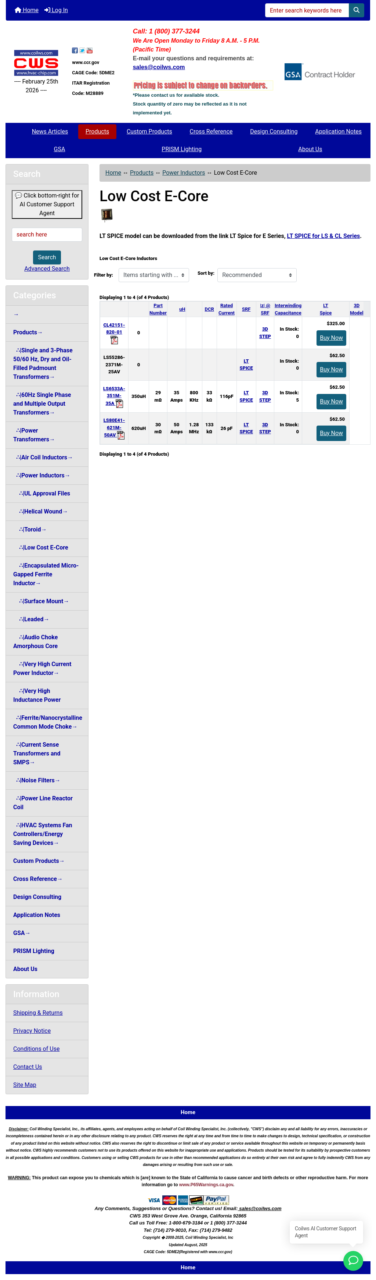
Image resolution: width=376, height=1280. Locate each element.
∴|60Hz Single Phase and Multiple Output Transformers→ (42, 403)
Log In (56, 10)
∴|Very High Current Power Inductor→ (42, 668)
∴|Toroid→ (30, 529)
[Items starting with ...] (154, 275)
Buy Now (331, 337)
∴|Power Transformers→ (34, 435)
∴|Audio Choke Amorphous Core (35, 642)
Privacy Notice (32, 1030)
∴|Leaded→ (31, 619)
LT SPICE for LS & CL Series (323, 235)
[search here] (47, 235)
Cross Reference (211, 131)
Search (47, 257)
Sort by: (206, 273)
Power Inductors (183, 172)
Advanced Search (47, 268)
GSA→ (22, 932)
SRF (246, 309)
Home (27, 10)
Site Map (24, 1084)
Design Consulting (273, 131)
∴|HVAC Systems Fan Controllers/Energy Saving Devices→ (42, 834)
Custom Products (149, 131)
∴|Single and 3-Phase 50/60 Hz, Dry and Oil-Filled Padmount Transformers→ (43, 363)
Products (97, 131)
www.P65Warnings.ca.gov (206, 1184)
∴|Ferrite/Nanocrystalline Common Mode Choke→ (47, 722)
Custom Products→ (39, 860)
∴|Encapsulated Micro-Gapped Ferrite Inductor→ (46, 574)
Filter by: (103, 275)
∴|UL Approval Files (41, 493)
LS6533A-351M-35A (114, 396)
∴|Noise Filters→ (37, 780)
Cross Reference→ (38, 878)
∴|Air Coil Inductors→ (43, 457)
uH (182, 309)
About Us (310, 149)
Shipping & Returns (38, 1012)
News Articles (50, 131)
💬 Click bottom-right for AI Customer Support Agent (47, 204)
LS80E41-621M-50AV (114, 427)
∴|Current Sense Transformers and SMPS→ (36, 753)
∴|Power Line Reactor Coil (43, 803)
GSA (59, 149)
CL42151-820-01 (114, 332)
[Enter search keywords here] (307, 10)
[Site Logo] (36, 63)
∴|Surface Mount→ (41, 601)
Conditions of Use (36, 1048)
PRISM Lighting (182, 149)
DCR (209, 309)
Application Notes (338, 131)
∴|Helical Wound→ (40, 511)
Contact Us (27, 1066)
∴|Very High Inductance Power (37, 695)
